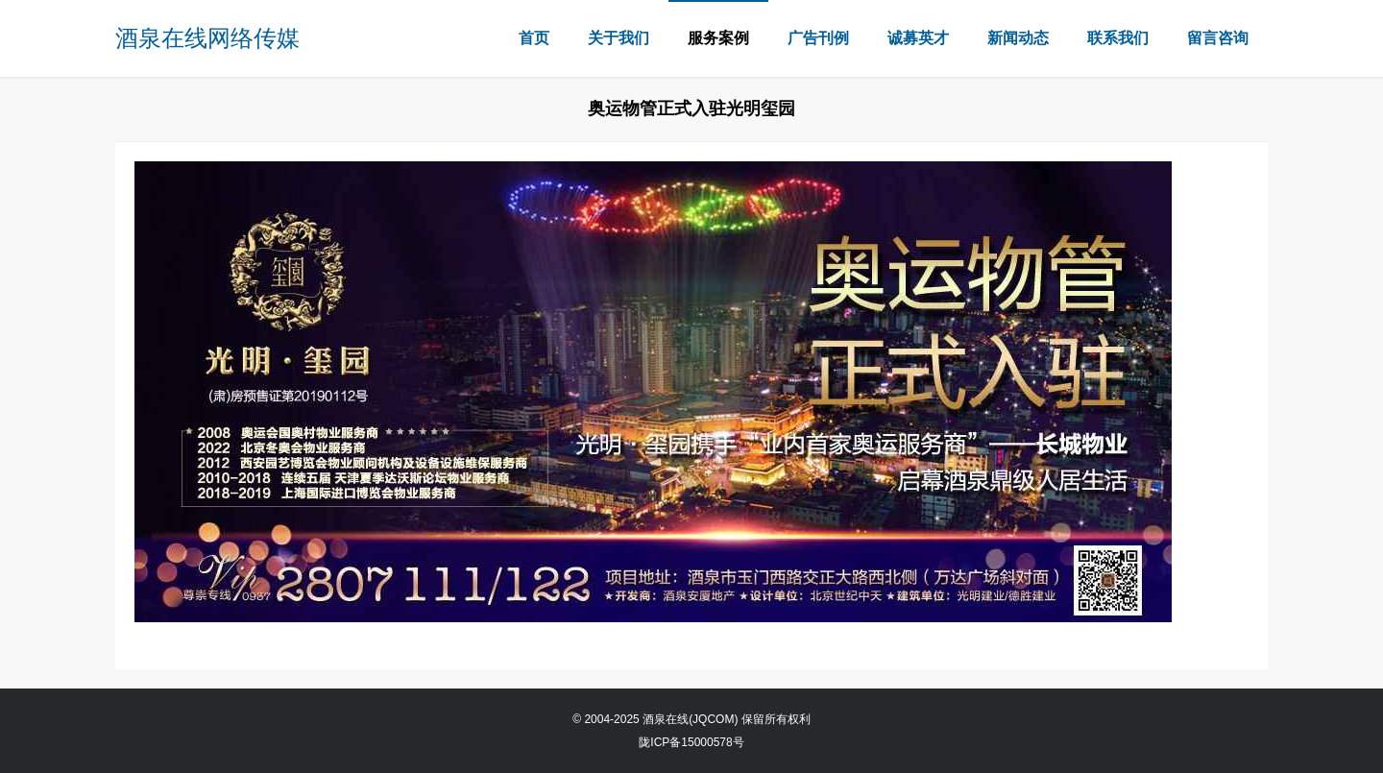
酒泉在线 (666, 719)
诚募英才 (918, 38)
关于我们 (618, 38)
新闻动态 (1018, 38)
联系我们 (1118, 38)
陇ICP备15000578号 (691, 742)
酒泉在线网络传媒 (207, 38)
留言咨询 (1218, 38)
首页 (534, 38)
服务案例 (718, 38)
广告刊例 (818, 38)
